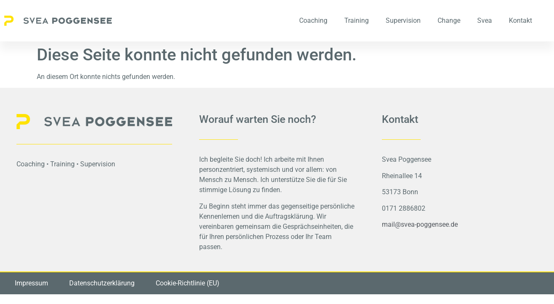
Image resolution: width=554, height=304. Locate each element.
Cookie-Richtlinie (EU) (187, 283)
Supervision (403, 20)
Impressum (31, 283)
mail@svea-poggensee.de (420, 224)
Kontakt (520, 20)
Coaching (313, 20)
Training (356, 20)
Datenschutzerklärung (102, 283)
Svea (484, 20)
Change (449, 20)
